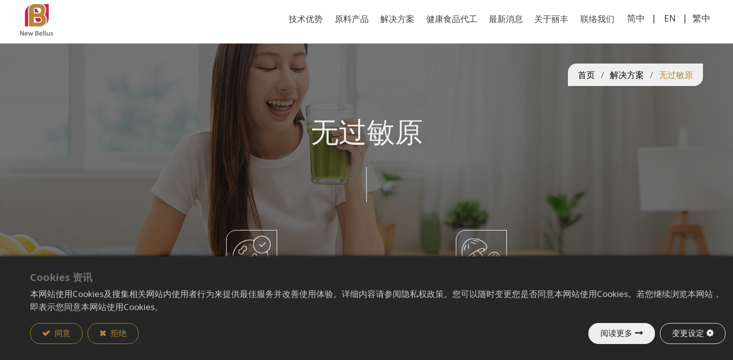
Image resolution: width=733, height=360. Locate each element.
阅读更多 (616, 333)
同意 (62, 333)
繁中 (691, 32)
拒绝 (118, 333)
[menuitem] (587, 33)
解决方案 (627, 88)
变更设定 (688, 333)
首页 (586, 88)
